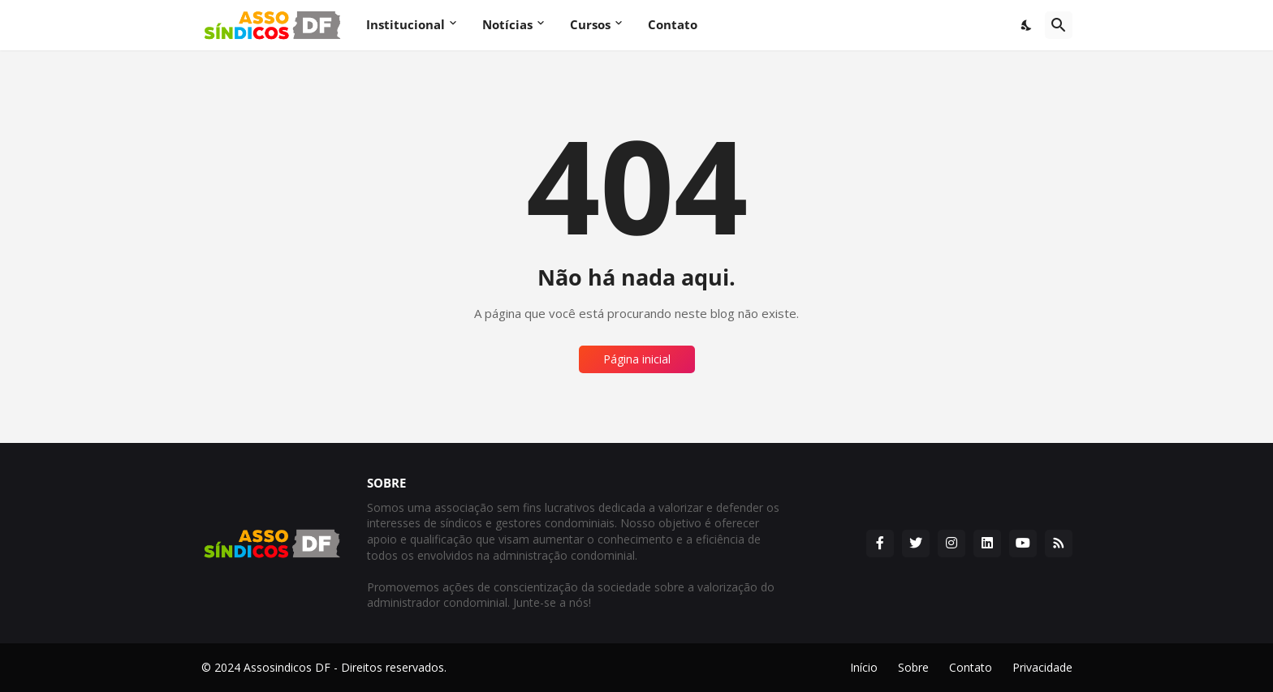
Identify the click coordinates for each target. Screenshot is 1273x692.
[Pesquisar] (1058, 25)
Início (864, 667)
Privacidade (1042, 667)
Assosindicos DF (287, 667)
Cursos (590, 24)
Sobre (913, 667)
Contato (672, 24)
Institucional (405, 24)
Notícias (507, 24)
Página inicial (637, 359)
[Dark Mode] (1027, 25)
